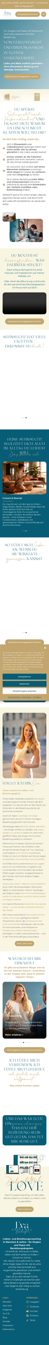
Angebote (7, 1310)
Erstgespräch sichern (27, 14)
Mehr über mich (24, 943)
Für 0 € (6, 1314)
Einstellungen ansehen (24, 691)
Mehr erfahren (24, 1209)
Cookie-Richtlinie (14, 697)
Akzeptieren (24, 676)
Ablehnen (24, 684)
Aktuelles (7, 1302)
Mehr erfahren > (14, 1034)
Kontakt (6, 1321)
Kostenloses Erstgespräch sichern (22, 76)
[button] (45, 647)
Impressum (37, 697)
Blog (5, 1317)
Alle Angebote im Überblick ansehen (24, 1050)
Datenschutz (26, 697)
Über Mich (7, 1306)
